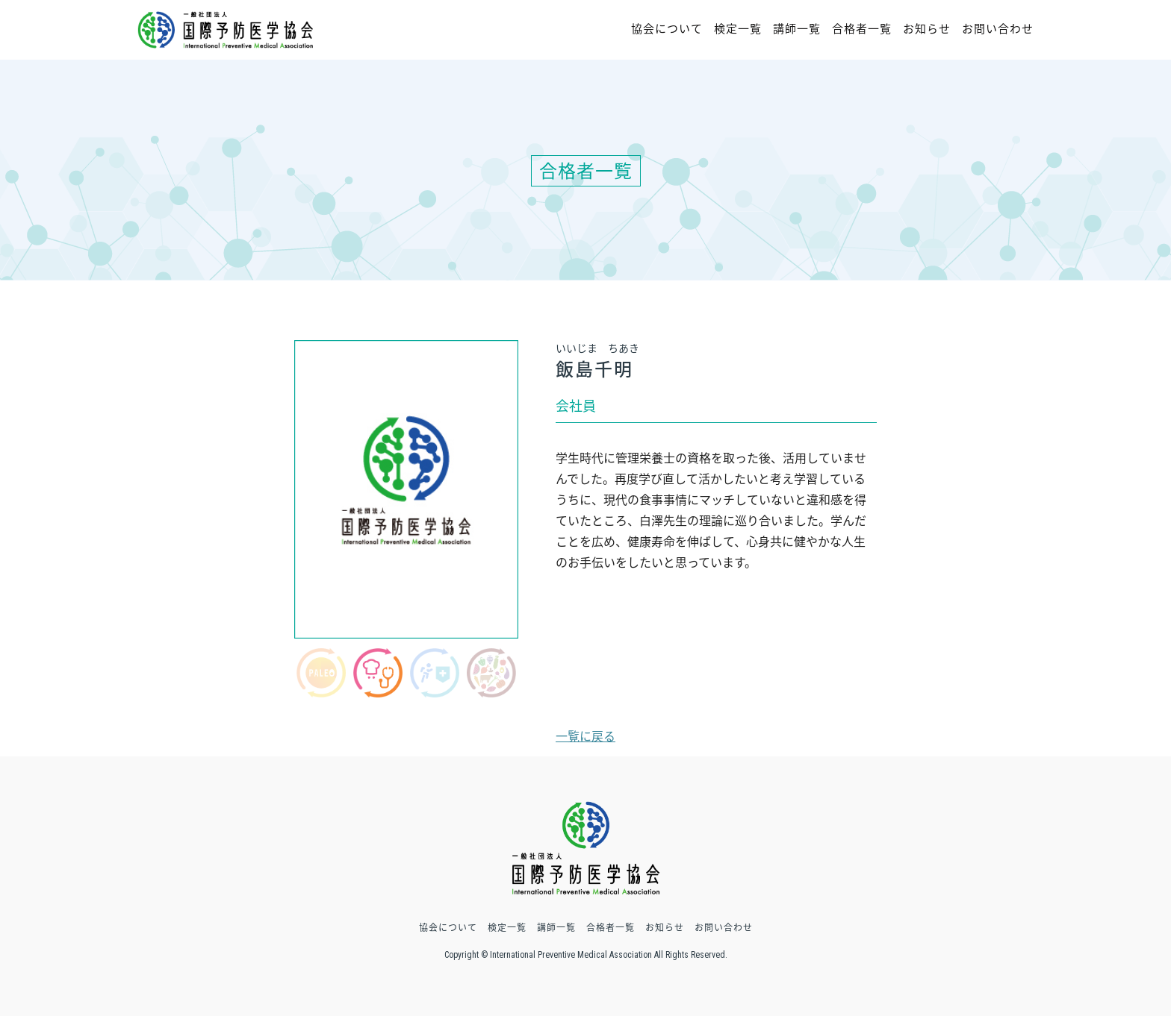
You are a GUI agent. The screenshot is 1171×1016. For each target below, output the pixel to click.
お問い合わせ (998, 28)
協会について (667, 28)
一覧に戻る (585, 735)
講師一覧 (797, 28)
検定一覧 (738, 28)
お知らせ (927, 28)
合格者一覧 (862, 28)
